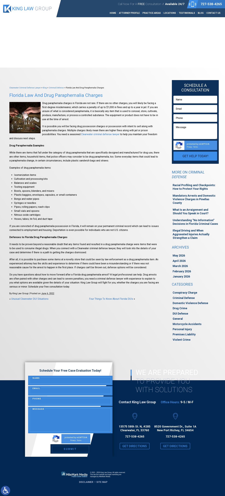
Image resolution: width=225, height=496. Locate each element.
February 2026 (182, 271)
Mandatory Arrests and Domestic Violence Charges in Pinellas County (194, 199)
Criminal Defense (56, 88)
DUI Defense (180, 313)
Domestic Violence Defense (190, 303)
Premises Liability (184, 334)
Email (36, 388)
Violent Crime (181, 339)
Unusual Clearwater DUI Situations (29, 298)
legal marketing (113, 474)
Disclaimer (86, 482)
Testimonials (187, 13)
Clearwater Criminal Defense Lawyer (25, 88)
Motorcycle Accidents (187, 324)
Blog (201, 13)
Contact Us (213, 13)
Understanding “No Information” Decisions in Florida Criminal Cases (195, 222)
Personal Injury (182, 329)
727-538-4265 (211, 4)
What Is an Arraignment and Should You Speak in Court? (190, 211)
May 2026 (179, 255)
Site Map (102, 482)
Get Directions (134, 449)
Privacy (189, 147)
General (178, 318)
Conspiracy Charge (185, 292)
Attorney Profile (129, 13)
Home (113, 13)
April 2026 (179, 260)
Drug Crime (180, 308)
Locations (170, 13)
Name (36, 378)
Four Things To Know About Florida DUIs (111, 298)
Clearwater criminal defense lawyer (100, 134)
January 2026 (181, 276)
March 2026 (180, 266)
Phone (36, 398)
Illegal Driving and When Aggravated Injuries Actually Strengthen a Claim (191, 234)
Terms (195, 147)
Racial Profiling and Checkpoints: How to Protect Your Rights (194, 186)
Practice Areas (151, 13)
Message (38, 409)
